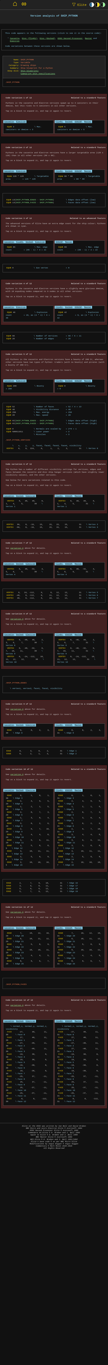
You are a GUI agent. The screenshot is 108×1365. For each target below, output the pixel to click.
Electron (14, 41)
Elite (78, 5)
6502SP (78, 121)
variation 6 (16, 548)
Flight (59, 121)
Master (88, 38)
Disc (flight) (29, 38)
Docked (68, 121)
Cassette (14, 38)
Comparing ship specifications (38, 73)
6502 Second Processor (70, 38)
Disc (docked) (47, 38)
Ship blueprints (30, 70)
